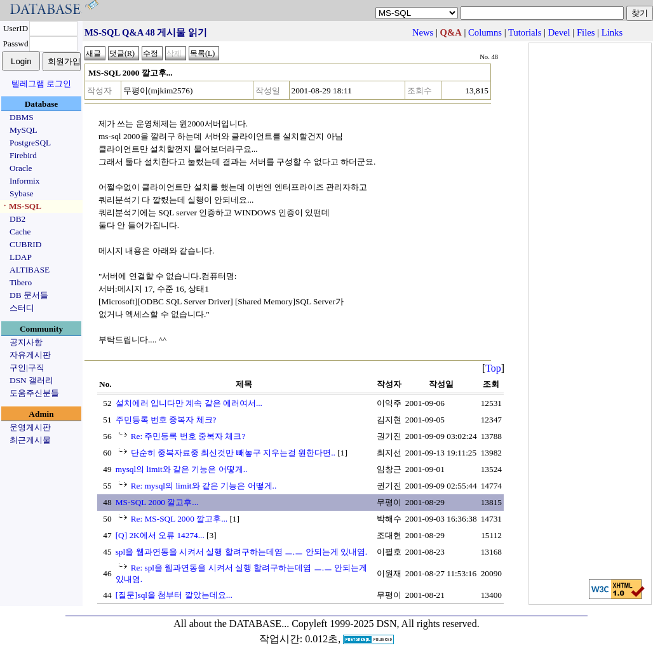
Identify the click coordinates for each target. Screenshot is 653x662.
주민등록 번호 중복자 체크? (166, 419)
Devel (559, 32)
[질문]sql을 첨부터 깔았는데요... (174, 595)
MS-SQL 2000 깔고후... (157, 502)
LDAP (21, 257)
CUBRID (25, 244)
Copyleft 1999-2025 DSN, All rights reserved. (386, 623)
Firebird (23, 155)
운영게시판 (30, 427)
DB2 (17, 219)
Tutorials (524, 32)
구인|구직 (27, 367)
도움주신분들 (34, 393)
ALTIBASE (30, 269)
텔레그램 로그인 (41, 83)
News (422, 32)
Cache (20, 231)
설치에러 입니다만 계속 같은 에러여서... (189, 403)
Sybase (22, 193)
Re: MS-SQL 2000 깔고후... (179, 519)
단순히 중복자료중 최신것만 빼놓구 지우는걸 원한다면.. (233, 452)
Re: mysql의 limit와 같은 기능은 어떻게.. (204, 485)
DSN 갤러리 (31, 380)
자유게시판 (30, 355)
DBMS (22, 117)
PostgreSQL (30, 142)
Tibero (21, 282)
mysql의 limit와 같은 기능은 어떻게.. (182, 469)
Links (612, 32)
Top (493, 368)
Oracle (21, 168)
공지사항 (26, 342)
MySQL (23, 130)
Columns (485, 32)
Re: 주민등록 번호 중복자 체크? (188, 436)
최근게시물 (30, 440)
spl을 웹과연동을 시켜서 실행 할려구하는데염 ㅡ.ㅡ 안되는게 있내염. (242, 552)
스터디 (22, 308)
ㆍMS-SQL (21, 206)
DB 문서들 (29, 295)
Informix (24, 181)
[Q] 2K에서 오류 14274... (160, 535)
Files (586, 32)
